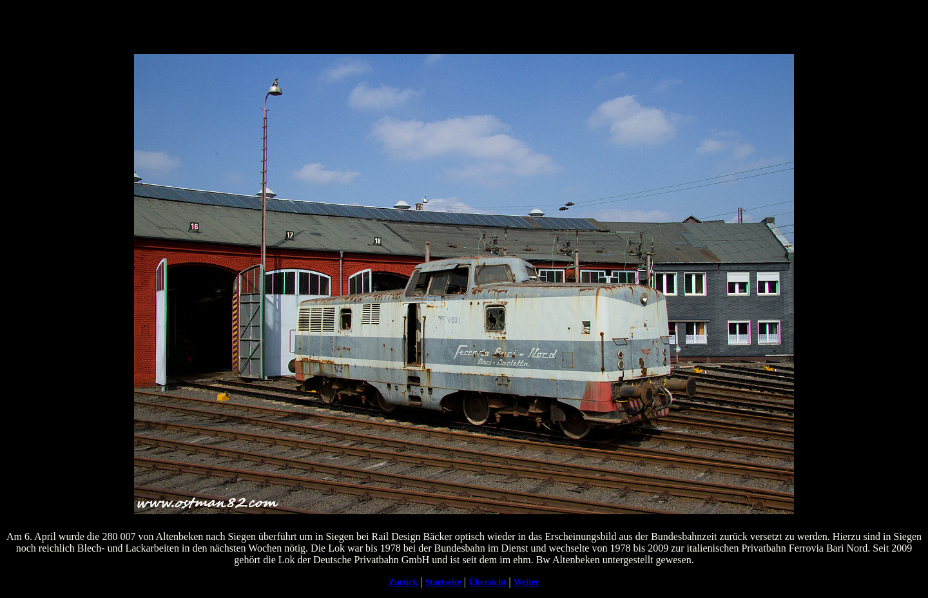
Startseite (443, 582)
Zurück (403, 582)
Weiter (526, 582)
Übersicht (487, 582)
